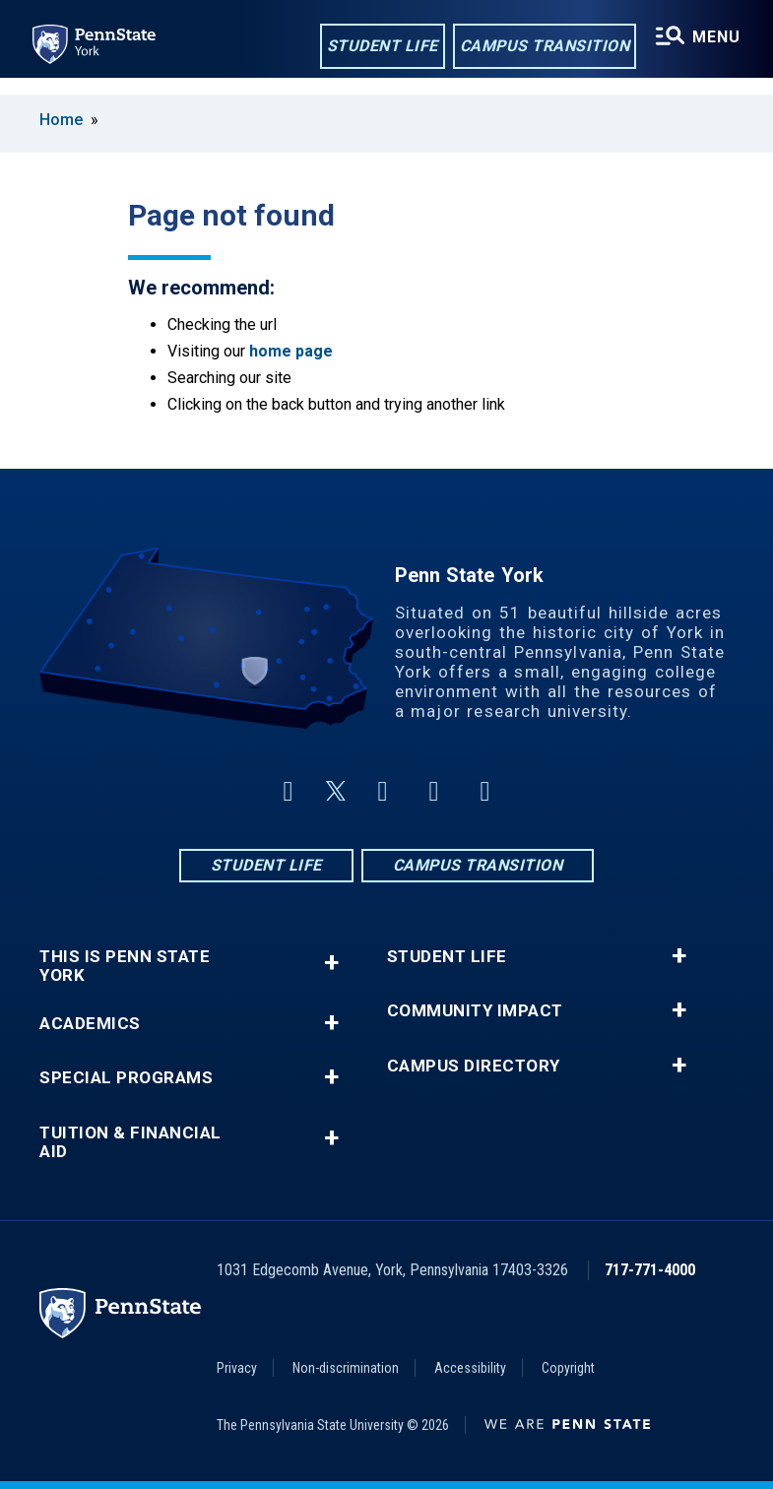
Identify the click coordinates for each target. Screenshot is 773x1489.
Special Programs (126, 1077)
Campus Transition (539, 47)
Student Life (376, 47)
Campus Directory (473, 1066)
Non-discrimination (345, 1368)
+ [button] (331, 962)
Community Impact (475, 1011)
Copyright (568, 1368)
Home (61, 119)
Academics (90, 1023)
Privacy (237, 1368)
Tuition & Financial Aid (130, 1142)
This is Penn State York (124, 966)
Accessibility (470, 1368)
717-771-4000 (650, 1270)
